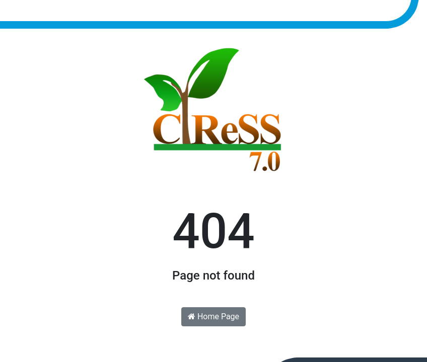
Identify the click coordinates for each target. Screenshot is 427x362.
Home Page (213, 316)
